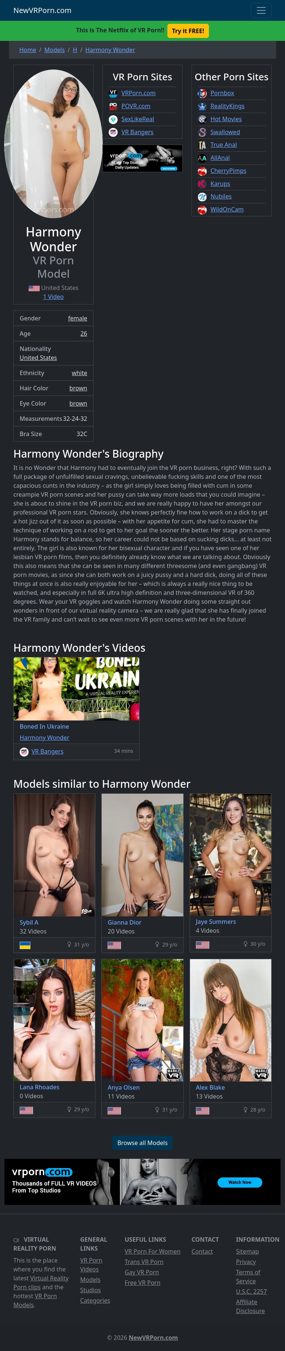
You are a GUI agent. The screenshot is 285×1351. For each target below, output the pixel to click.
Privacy (246, 1262)
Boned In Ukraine (44, 726)
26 (84, 333)
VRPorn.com (138, 93)
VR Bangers (137, 132)
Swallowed (225, 132)
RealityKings (227, 106)
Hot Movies (226, 119)
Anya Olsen (124, 1087)
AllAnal (220, 158)
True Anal (223, 145)
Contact (202, 1251)
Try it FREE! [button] (188, 31)
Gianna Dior (124, 922)
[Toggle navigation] (261, 10)
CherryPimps (228, 171)
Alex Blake (210, 1087)
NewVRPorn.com (42, 10)
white (79, 373)
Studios (90, 1290)
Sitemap (247, 1251)
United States (38, 358)
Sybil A (29, 922)
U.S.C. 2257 (251, 1291)
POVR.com (135, 106)
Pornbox (222, 93)
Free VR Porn (142, 1283)
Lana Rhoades (39, 1087)
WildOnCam (226, 209)
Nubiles (221, 196)
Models (90, 1280)
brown (78, 388)
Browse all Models (142, 1143)
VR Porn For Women (153, 1251)
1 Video (53, 297)
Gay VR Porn (142, 1272)
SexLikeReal (137, 119)
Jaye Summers (216, 922)
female (77, 318)
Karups (220, 184)
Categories (95, 1300)
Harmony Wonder (44, 737)
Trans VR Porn (144, 1262)
